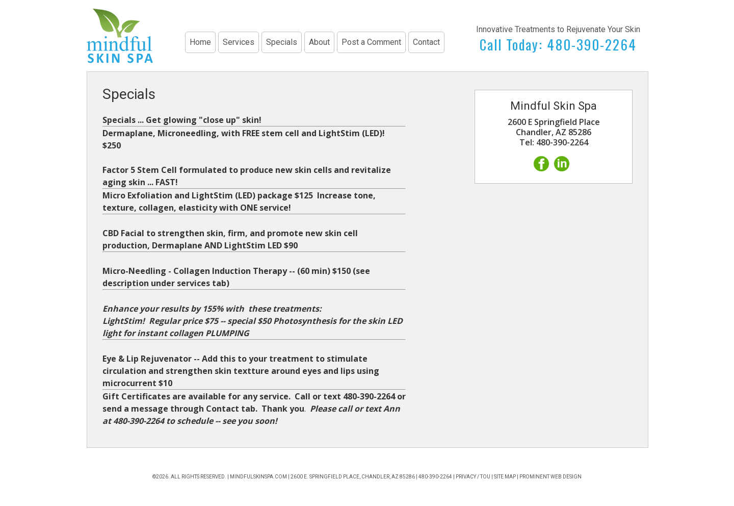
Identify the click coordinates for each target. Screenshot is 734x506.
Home (200, 42)
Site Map (505, 476)
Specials (281, 42)
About (319, 42)
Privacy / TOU (473, 476)
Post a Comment (371, 42)
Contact (426, 42)
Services (238, 42)
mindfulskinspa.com (258, 476)
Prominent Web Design (550, 476)
